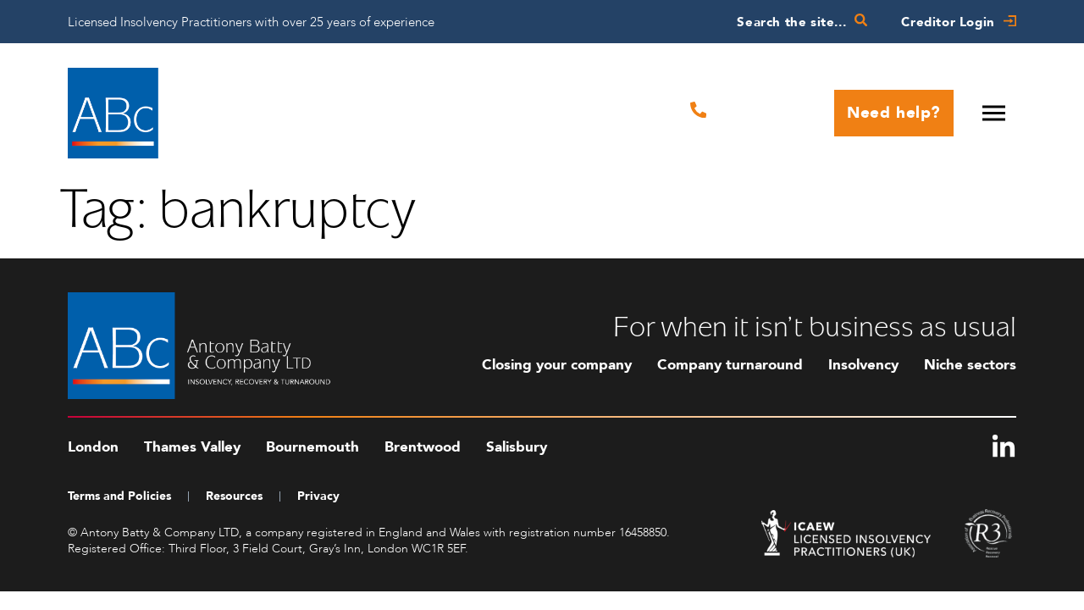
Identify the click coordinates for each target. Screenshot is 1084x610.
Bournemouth (312, 447)
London (93, 447)
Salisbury (516, 447)
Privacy (318, 496)
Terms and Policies (119, 496)
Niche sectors (970, 364)
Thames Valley (192, 447)
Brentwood (422, 447)
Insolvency (863, 364)
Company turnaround (730, 364)
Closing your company (557, 364)
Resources (234, 496)
